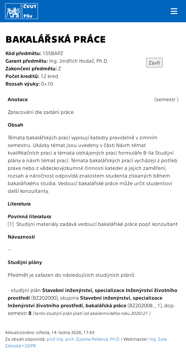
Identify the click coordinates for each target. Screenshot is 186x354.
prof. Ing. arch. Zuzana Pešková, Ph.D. (83, 338)
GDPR (30, 345)
